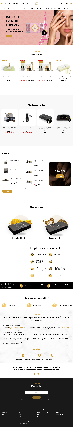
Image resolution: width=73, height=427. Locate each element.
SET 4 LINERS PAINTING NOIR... (15, 170)
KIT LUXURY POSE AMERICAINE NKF (20, 128)
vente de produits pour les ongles (16, 327)
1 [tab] (23, 188)
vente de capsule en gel (14, 328)
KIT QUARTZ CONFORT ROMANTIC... (38, 161)
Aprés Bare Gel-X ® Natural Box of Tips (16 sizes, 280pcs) (64, 77)
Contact (21, 414)
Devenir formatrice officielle (43, 412)
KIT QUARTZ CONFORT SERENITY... (38, 171)
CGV (20, 412)
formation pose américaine (23, 335)
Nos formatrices (40, 416)
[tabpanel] (13, 172)
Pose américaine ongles (24, 421)
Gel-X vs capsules (23, 423)
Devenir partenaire (59, 414)
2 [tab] (25, 188)
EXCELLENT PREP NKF (38, 127)
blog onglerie (64, 342)
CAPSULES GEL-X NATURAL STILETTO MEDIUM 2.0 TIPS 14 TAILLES (57, 129)
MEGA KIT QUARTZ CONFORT (16, 178)
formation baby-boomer (42, 335)
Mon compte (4, 412)
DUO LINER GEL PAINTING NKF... (15, 161)
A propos (21, 419)
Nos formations (40, 419)
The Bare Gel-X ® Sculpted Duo (9, 77)
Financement (40, 414)
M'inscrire (3, 414)
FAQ (20, 416)
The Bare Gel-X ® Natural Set (27, 77)
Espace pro (57, 412)
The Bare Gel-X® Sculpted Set (45, 77)
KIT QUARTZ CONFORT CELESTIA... (38, 181)
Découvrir (60, 176)
